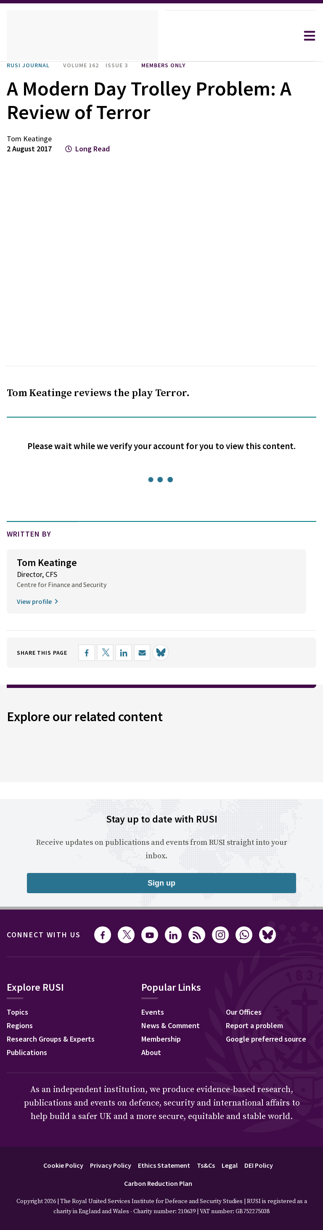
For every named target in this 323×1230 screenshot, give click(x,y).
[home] (82, 35)
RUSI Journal (31, 65)
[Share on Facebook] (95, 652)
